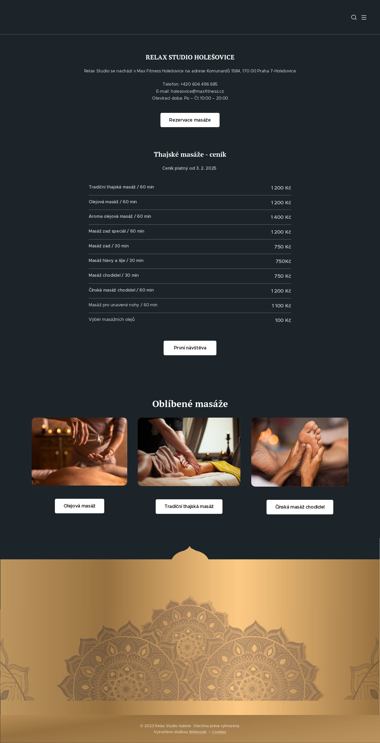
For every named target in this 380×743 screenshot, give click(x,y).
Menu (364, 17)
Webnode (198, 732)
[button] (354, 17)
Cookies (219, 732)
